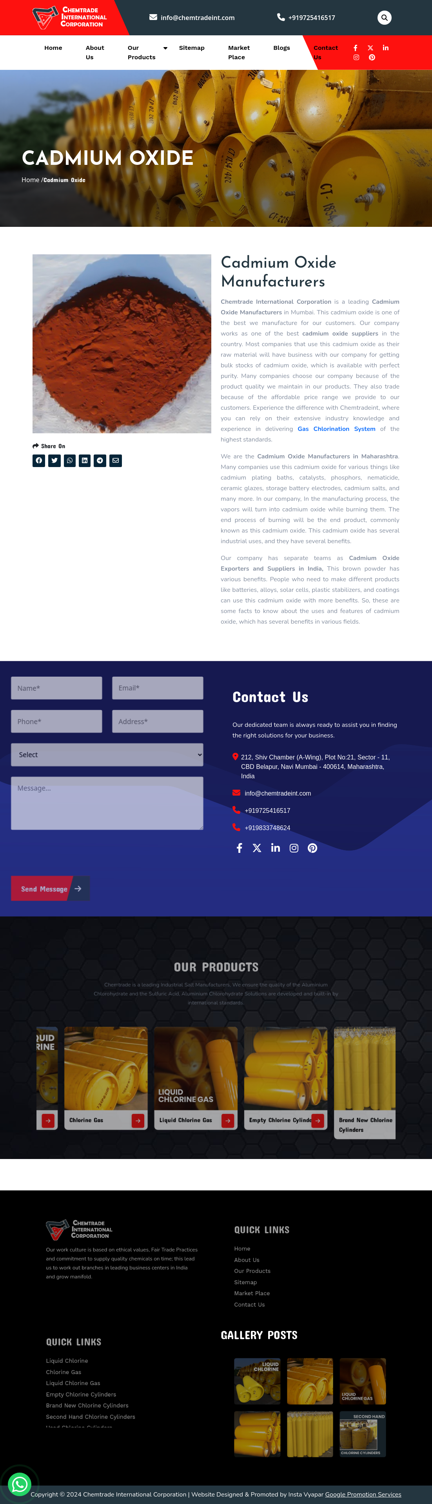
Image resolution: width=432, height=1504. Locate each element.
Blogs (281, 47)
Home (53, 47)
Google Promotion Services (363, 1494)
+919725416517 (306, 17)
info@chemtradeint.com (192, 17)
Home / (33, 179)
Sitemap (192, 47)
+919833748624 (261, 827)
